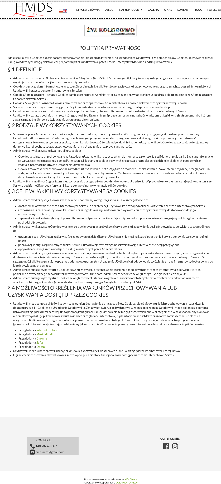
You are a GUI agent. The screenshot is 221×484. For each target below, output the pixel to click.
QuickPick (121, 482)
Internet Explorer (47, 330)
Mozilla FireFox (46, 334)
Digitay (133, 482)
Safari (40, 342)
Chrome (41, 338)
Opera (40, 347)
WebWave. (131, 479)
